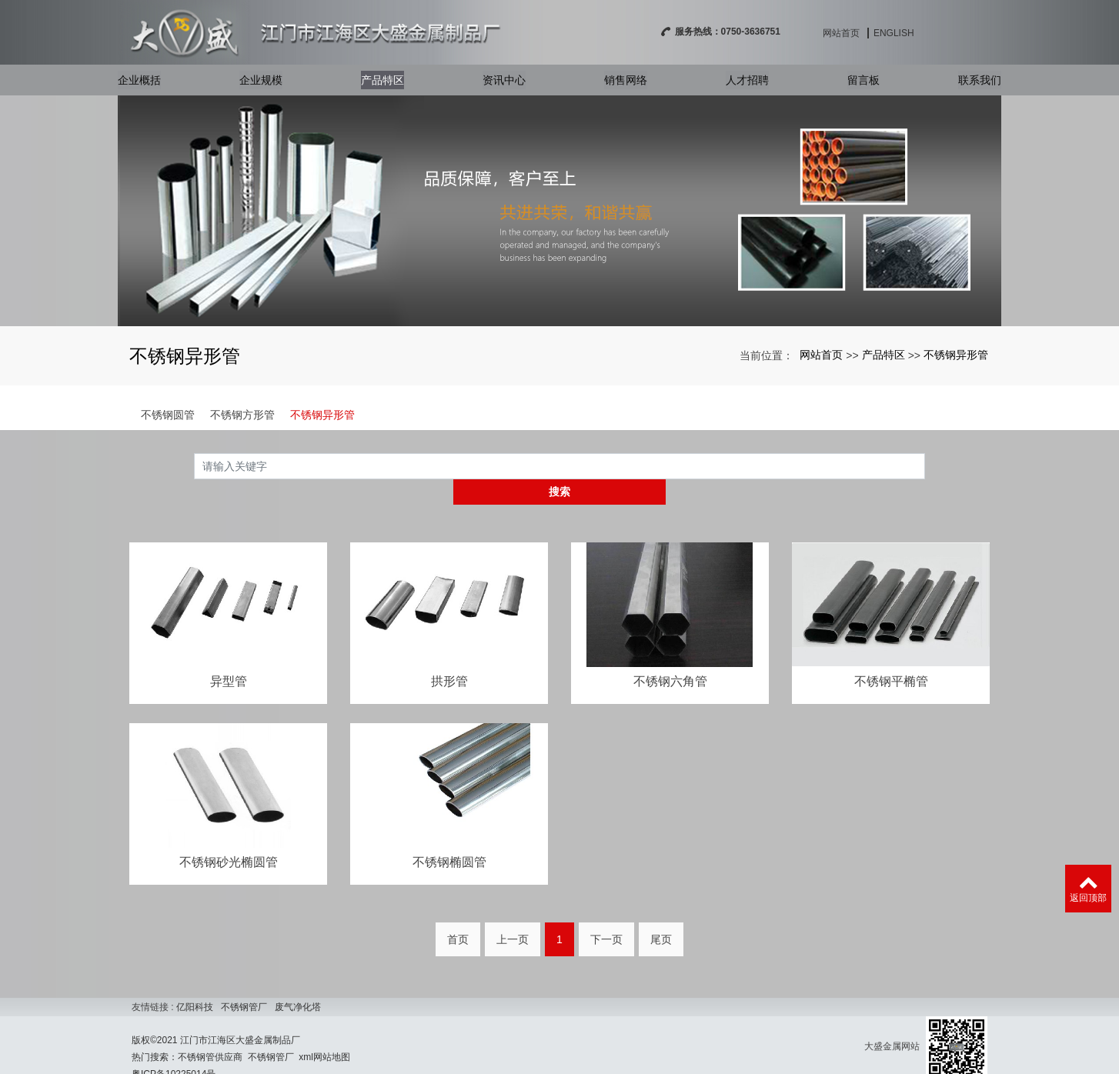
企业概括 (139, 85)
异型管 (228, 655)
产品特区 (382, 85)
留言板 (863, 85)
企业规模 (260, 85)
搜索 (925, 465)
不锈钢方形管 (242, 415)
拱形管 (449, 655)
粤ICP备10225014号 (173, 1050)
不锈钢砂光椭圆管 (228, 837)
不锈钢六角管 (670, 655)
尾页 (661, 915)
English (980, 33)
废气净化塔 (298, 983)
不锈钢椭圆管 (449, 837)
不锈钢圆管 (168, 415)
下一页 (606, 915)
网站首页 (928, 33)
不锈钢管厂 (244, 983)
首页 (458, 915)
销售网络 (625, 85)
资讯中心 (504, 85)
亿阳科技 (194, 983)
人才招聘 (747, 85)
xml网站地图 (324, 1033)
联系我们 (979, 85)
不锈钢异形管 (956, 355)
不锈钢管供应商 (210, 1033)
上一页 (512, 915)
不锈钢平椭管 (891, 655)
